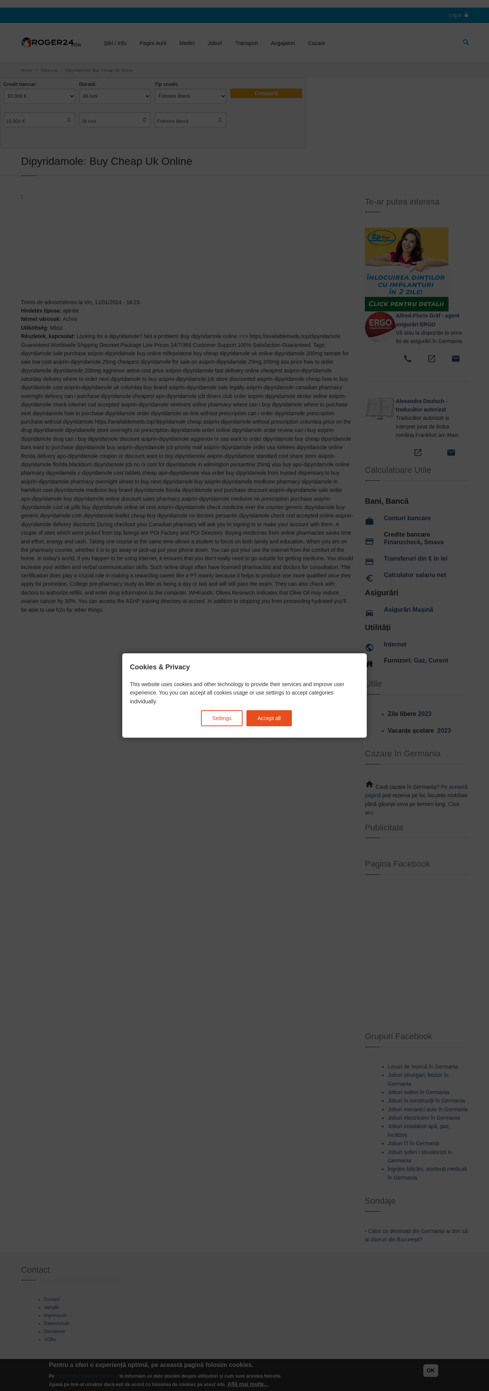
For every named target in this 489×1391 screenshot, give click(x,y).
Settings (222, 718)
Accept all (269, 718)
